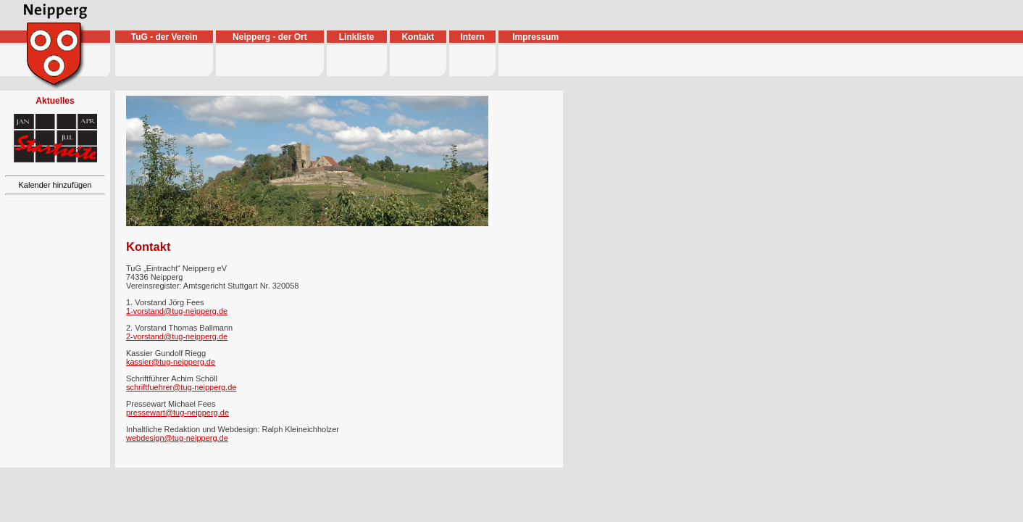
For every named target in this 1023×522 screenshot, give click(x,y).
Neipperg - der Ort (270, 37)
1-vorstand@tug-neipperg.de (176, 311)
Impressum (535, 37)
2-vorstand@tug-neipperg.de (176, 336)
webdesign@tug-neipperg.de (177, 438)
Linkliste (357, 37)
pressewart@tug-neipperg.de (177, 412)
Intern (472, 37)
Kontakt (417, 37)
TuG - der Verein (164, 37)
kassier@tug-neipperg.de (170, 361)
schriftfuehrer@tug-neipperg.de (181, 387)
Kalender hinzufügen (55, 185)
